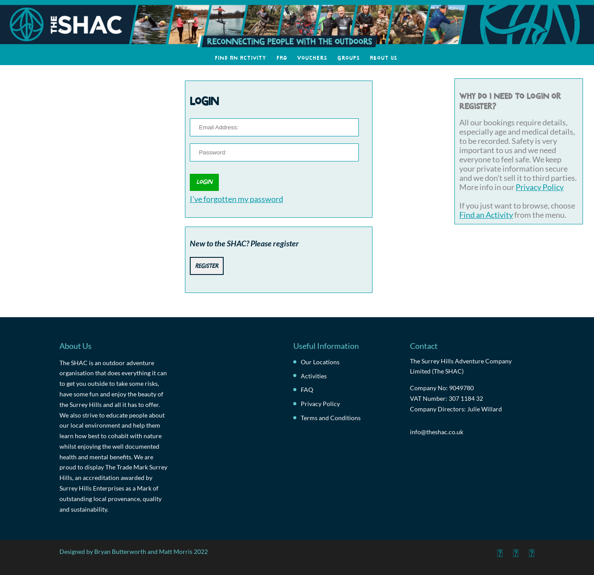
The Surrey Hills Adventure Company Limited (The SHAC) (461, 366)
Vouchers (312, 57)
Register (206, 265)
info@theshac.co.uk (436, 432)
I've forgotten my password (236, 199)
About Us (383, 57)
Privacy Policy (540, 187)
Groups (348, 57)
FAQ (282, 57)
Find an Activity (240, 57)
